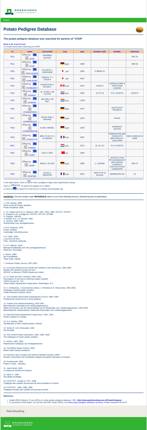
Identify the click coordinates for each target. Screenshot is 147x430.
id (12, 51)
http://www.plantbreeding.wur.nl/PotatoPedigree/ (99, 400)
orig (65, 51)
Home (6, 20)
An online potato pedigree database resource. (84, 402)
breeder (117, 51)
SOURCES (8, 197)
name (29, 51)
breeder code (100, 51)
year (82, 51)
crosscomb (47, 51)
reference (134, 51)
